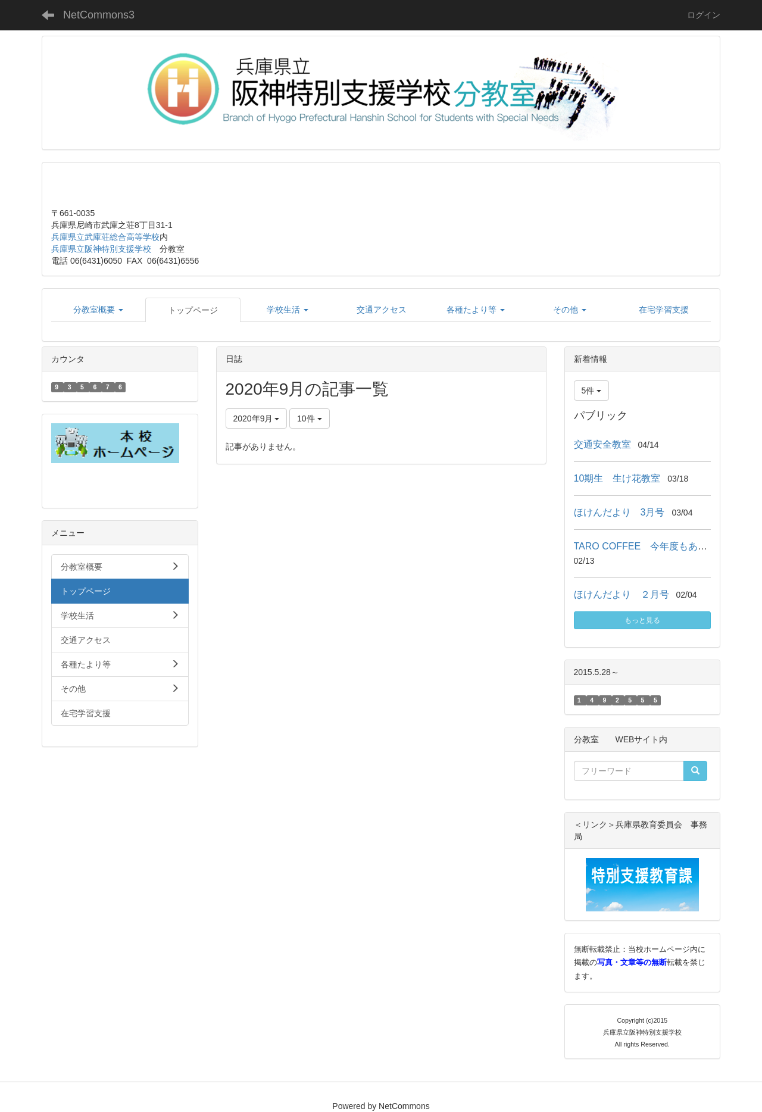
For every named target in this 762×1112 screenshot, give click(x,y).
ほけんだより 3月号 (619, 512)
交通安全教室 (602, 444)
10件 (309, 418)
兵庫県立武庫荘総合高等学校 (105, 237)
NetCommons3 (99, 15)
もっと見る (642, 620)
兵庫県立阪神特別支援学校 (101, 249)
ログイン (703, 15)
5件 (592, 390)
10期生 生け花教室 (617, 478)
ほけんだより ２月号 (621, 594)
